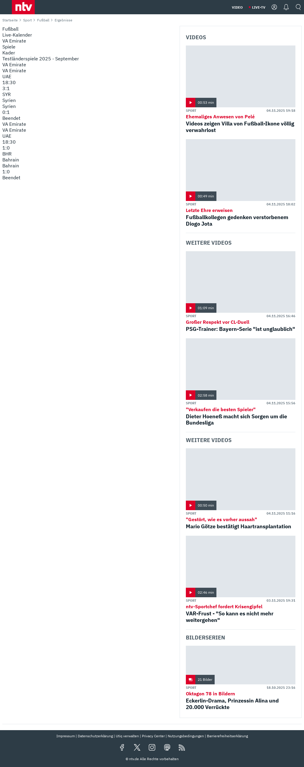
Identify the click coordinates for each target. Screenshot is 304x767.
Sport (27, 20)
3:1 (6, 88)
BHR (7, 154)
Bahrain (10, 160)
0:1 (6, 112)
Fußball (43, 20)
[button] (23, 7)
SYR (6, 94)
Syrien (9, 100)
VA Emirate (14, 64)
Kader (8, 53)
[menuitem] (88, 47)
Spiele (8, 47)
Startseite (10, 20)
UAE (6, 76)
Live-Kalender (17, 35)
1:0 (6, 148)
